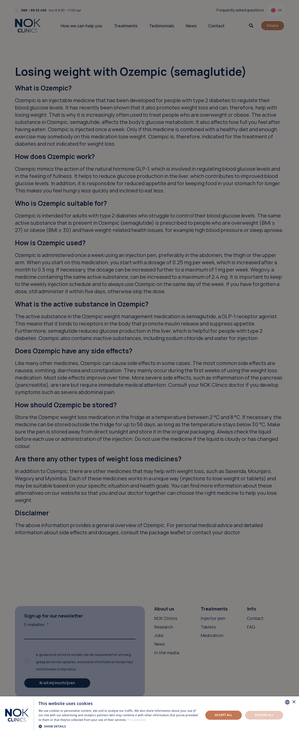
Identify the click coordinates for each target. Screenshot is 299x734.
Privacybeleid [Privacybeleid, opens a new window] (136, 720)
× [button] (293, 702)
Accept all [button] (223, 715)
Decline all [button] (264, 715)
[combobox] (287, 702)
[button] (119, 726)
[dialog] (149, 715)
